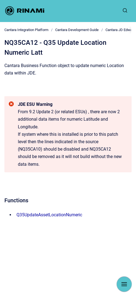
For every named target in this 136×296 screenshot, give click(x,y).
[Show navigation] (124, 284)
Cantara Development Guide (77, 30)
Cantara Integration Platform (26, 30)
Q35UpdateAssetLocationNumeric (49, 214)
